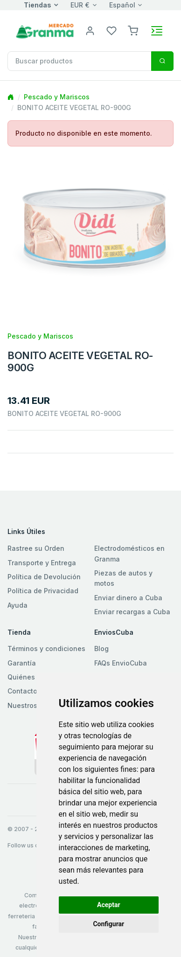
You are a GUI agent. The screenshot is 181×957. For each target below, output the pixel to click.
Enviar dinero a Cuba (128, 598)
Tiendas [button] (37, 5)
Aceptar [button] (108, 904)
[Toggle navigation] (156, 30)
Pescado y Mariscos (57, 97)
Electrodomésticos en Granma (129, 553)
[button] (133, 30)
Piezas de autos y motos (123, 578)
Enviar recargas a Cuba (132, 612)
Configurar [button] (108, 924)
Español (122, 5)
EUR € (80, 5)
